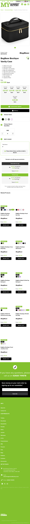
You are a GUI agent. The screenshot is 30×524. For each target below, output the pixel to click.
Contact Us (3, 411)
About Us (3, 408)
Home (2, 10)
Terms (2, 487)
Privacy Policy (5, 487)
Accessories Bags (9, 10)
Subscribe (15, 394)
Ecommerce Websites (15, 522)
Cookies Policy (11, 487)
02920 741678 (19, 375)
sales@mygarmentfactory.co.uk (11, 476)
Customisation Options (15, 106)
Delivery (15, 110)
